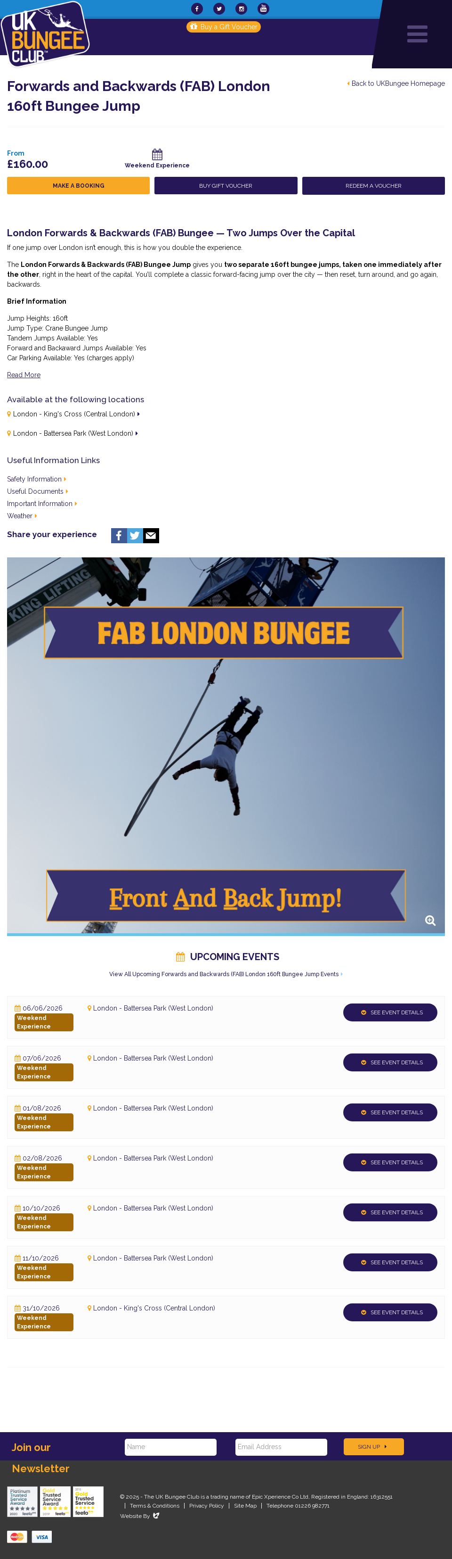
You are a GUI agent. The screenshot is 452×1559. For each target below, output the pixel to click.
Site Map (245, 1505)
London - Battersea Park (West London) (73, 433)
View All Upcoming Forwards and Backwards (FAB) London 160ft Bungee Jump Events (224, 974)
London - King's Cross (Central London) (74, 414)
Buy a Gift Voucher (224, 27)
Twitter (135, 535)
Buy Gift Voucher (225, 185)
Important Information (42, 503)
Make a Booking (79, 185)
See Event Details (392, 1012)
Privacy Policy (206, 1505)
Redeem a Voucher (374, 185)
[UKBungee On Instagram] (241, 9)
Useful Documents (37, 491)
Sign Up (372, 1446)
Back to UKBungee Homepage (396, 83)
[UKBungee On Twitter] (219, 9)
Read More (23, 375)
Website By (140, 1516)
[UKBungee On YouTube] (263, 9)
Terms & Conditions (154, 1505)
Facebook (119, 535)
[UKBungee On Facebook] (197, 9)
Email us (151, 535)
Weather (22, 516)
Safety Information (36, 479)
